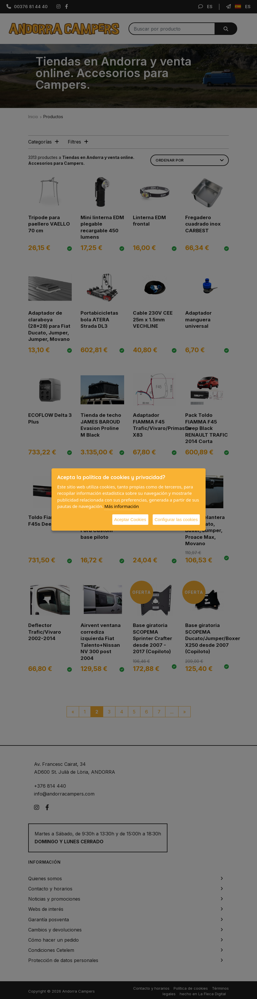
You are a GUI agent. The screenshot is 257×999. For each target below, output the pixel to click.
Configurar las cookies (176, 519)
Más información (121, 506)
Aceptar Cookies (130, 519)
